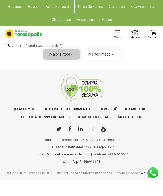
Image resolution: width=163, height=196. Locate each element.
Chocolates (61, 19)
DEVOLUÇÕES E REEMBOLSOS (123, 109)
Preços (33, 6)
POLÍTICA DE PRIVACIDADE (43, 117)
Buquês (14, 6)
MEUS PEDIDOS (130, 117)
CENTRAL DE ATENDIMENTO (67, 109)
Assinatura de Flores (94, 19)
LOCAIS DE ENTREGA (91, 117)
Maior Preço (61, 54)
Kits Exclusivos (143, 6)
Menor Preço (101, 54)
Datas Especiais (58, 6)
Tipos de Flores (90, 6)
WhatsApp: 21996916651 (81, 162)
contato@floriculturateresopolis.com (62, 154)
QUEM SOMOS (24, 109)
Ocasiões (117, 6)
